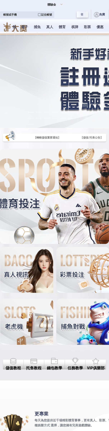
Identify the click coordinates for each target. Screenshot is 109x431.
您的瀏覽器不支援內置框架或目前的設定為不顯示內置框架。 (54, 215)
